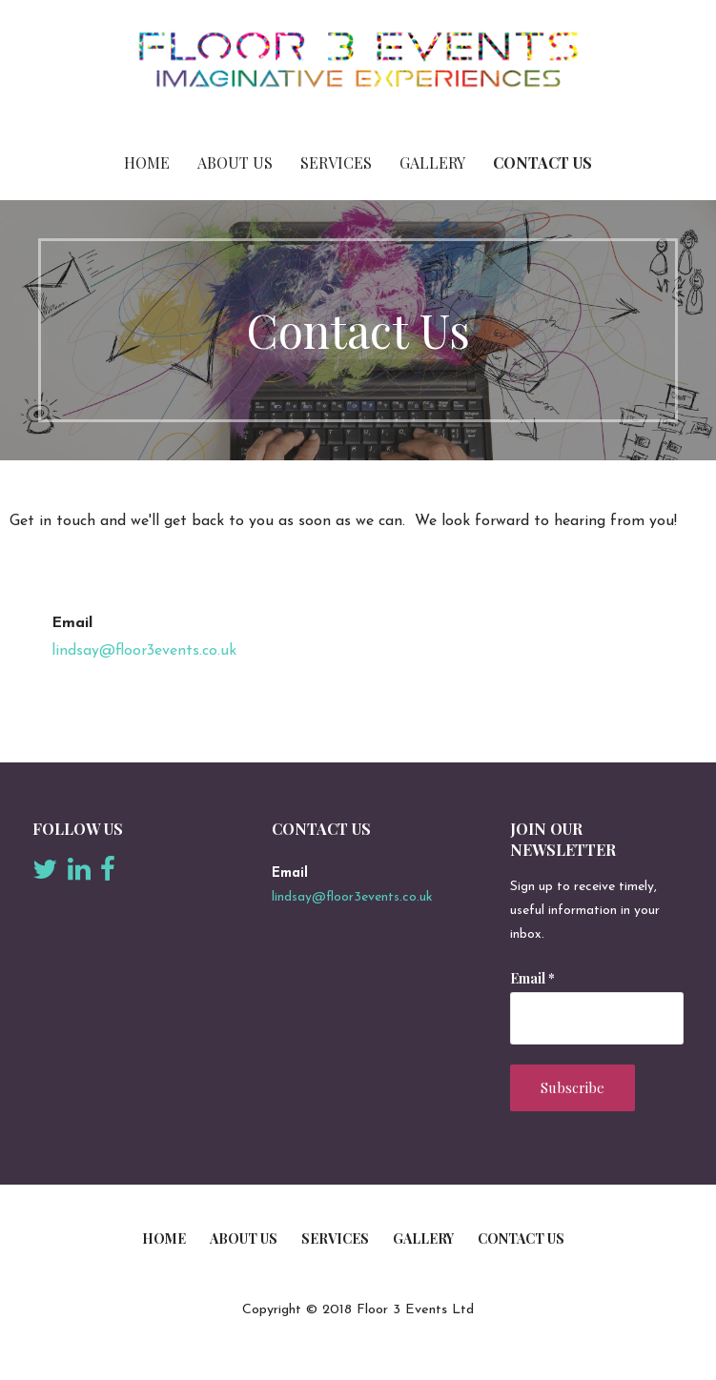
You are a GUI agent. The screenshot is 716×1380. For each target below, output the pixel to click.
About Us (235, 162)
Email (532, 978)
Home (147, 162)
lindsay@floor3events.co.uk (143, 651)
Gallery (432, 162)
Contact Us (542, 162)
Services (336, 162)
